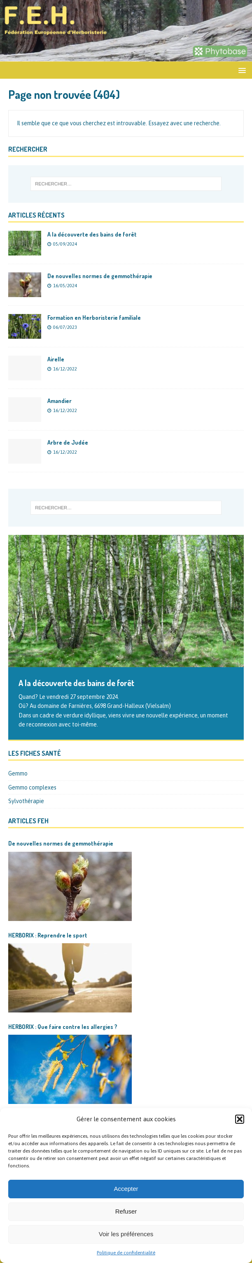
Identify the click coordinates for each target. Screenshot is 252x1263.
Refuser (126, 1211)
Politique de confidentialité (126, 1253)
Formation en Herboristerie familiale (94, 317)
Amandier (59, 400)
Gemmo (18, 773)
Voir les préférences (126, 1233)
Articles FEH (28, 821)
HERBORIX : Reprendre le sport (47, 935)
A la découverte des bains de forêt (92, 234)
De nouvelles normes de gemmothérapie (99, 275)
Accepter (126, 1188)
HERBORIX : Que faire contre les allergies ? (62, 1026)
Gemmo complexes (32, 787)
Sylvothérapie (26, 801)
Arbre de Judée (67, 442)
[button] (240, 1119)
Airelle (55, 359)
